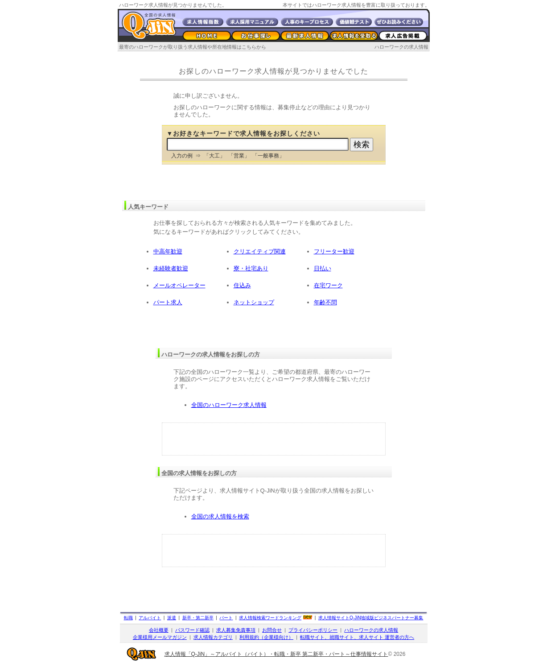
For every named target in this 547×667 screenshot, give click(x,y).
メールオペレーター (179, 285)
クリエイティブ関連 (260, 251)
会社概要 (159, 630)
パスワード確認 (192, 630)
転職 (128, 617)
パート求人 (167, 302)
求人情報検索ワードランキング (270, 617)
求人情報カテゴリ (213, 637)
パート (226, 617)
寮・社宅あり (251, 268)
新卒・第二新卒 (198, 617)
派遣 (171, 617)
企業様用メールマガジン (160, 637)
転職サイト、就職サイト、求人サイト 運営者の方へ (357, 637)
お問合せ (272, 630)
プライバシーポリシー (312, 630)
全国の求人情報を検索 (220, 516)
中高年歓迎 (167, 251)
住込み (242, 285)
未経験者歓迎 (170, 268)
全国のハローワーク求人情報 (229, 405)
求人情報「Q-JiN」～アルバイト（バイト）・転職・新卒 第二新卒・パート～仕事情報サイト (276, 654)
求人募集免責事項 (235, 630)
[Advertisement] (273, 439)
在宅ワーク (328, 285)
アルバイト (150, 617)
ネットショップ (254, 302)
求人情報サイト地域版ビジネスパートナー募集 (371, 617)
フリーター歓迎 (334, 251)
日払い (322, 268)
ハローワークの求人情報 (401, 47)
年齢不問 (325, 302)
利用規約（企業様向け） (266, 637)
